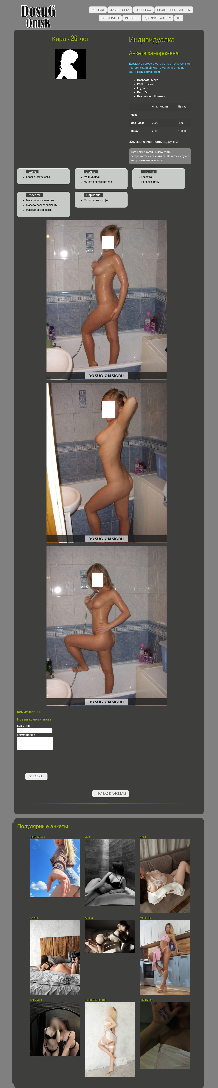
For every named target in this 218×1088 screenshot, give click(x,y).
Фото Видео (37, 836)
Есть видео (110, 18)
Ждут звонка (120, 10)
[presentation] (43, 762)
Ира (87, 836)
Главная (97, 10)
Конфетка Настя (95, 999)
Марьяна (145, 917)
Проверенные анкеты (173, 10)
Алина (34, 917)
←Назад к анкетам (110, 793)
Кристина (146, 999)
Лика (143, 836)
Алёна (89, 917)
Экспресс (143, 10)
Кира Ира (36, 999)
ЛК (178, 18)
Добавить (36, 776)
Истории (131, 18)
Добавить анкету (158, 18)
